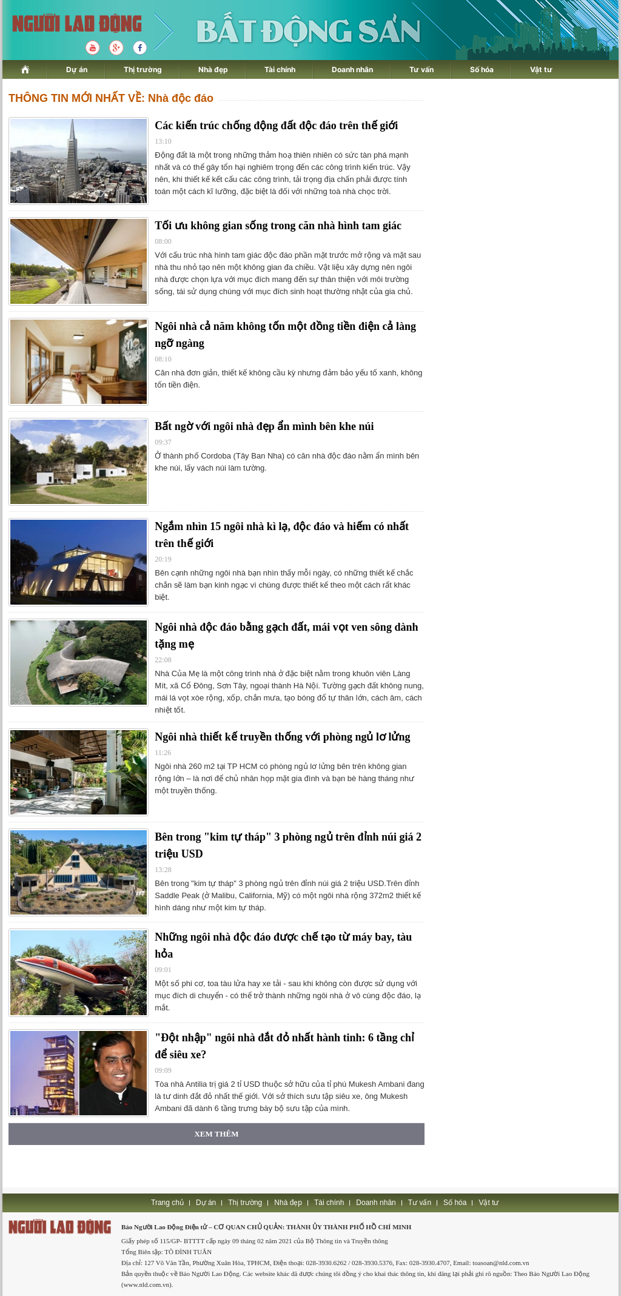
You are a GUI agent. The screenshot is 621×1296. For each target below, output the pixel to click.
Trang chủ (167, 1202)
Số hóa (482, 69)
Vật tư (541, 69)
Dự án (76, 69)
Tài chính (279, 69)
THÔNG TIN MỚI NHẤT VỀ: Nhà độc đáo (110, 98)
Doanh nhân (352, 69)
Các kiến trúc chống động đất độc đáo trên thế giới (276, 125)
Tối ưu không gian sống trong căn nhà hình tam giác (278, 226)
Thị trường (143, 69)
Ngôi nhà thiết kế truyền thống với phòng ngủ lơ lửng (282, 737)
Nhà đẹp (213, 69)
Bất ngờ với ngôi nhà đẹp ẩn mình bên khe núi (264, 426)
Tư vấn (421, 69)
